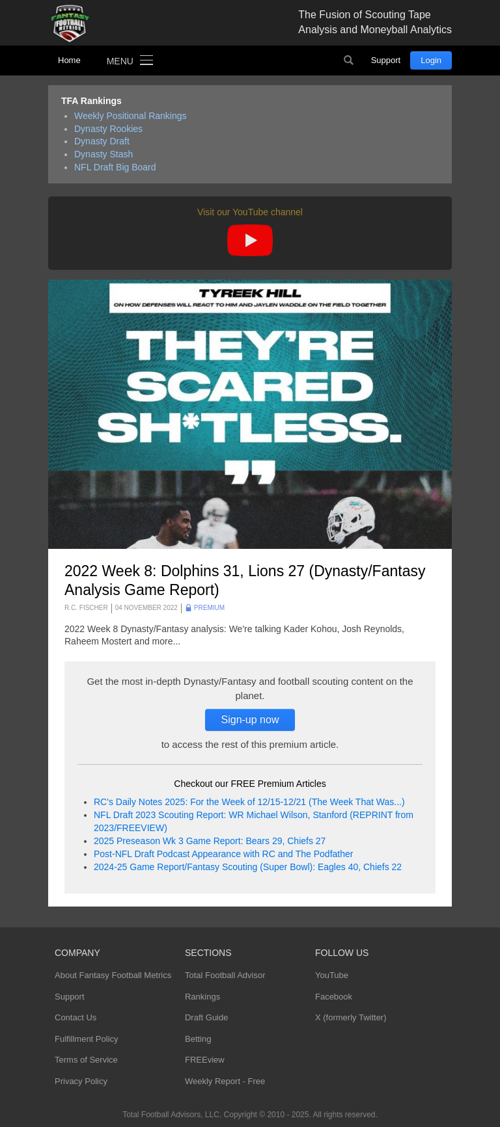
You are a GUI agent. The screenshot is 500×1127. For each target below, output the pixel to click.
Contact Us (75, 1017)
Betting (198, 1039)
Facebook (333, 996)
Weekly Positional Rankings (130, 116)
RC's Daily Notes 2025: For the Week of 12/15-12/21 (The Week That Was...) (249, 802)
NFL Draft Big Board (115, 167)
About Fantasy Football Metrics (113, 975)
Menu (120, 61)
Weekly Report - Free (225, 1081)
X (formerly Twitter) (351, 1017)
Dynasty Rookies (108, 129)
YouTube (331, 975)
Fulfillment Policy (86, 1039)
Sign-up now (250, 719)
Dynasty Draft (102, 141)
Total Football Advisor (225, 975)
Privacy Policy (81, 1081)
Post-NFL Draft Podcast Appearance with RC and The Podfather (223, 854)
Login (431, 60)
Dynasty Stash (103, 154)
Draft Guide (206, 1017)
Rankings (202, 996)
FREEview (205, 1060)
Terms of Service (86, 1060)
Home (69, 60)
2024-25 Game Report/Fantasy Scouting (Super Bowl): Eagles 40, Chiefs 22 (248, 867)
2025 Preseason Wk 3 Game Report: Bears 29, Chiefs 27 (210, 841)
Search (349, 60)
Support (386, 60)
